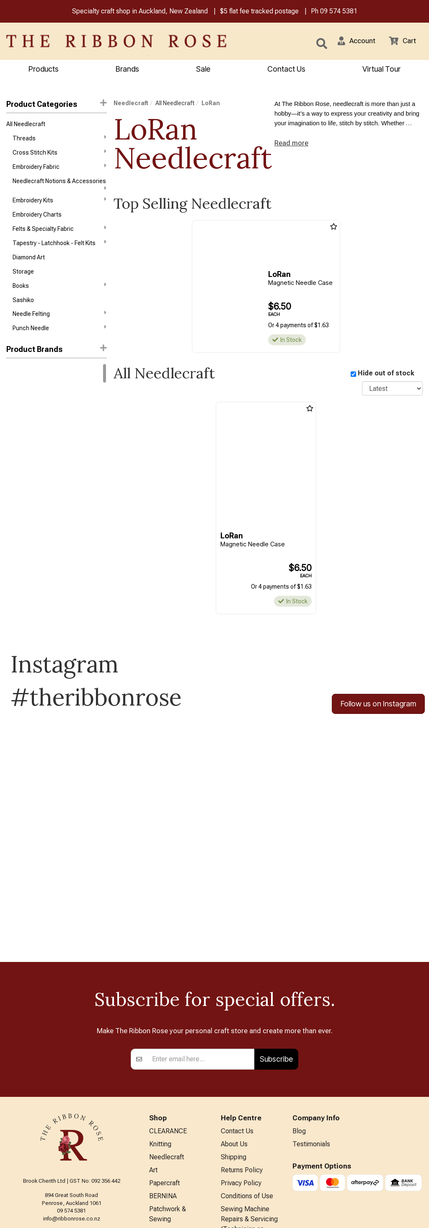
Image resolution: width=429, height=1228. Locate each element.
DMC (12, 383)
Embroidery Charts (37, 220)
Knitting (160, 1043)
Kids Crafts (165, 1149)
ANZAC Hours (241, 1157)
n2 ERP (416, 1214)
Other (157, 1163)
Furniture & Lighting (177, 1136)
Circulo (15, 398)
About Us (234, 1043)
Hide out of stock (386, 374)
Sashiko (23, 310)
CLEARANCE (168, 1029)
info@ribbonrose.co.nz (71, 1115)
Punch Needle (59, 339)
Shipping (233, 1056)
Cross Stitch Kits (59, 155)
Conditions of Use (247, 1097)
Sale (203, 69)
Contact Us (286, 69)
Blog (299, 1029)
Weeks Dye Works (29, 577)
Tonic (13, 562)
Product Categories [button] (56, 104)
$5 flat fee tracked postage (259, 12)
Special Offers (170, 1191)
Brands (127, 69)
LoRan (211, 104)
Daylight (16, 458)
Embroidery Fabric (59, 169)
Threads (59, 140)
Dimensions (21, 488)
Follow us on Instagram (378, 705)
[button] (354, 41)
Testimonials (311, 1043)
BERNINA (163, 1097)
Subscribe (276, 955)
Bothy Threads (25, 443)
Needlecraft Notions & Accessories (59, 188)
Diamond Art (29, 265)
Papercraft (164, 1084)
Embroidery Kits (59, 205)
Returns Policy (242, 1070)
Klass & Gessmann (31, 517)
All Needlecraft (25, 125)
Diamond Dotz (24, 473)
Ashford (17, 428)
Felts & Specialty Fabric (59, 234)
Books (59, 294)
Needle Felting (59, 324)
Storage (23, 280)
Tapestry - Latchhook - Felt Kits (59, 249)
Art (153, 1070)
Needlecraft (131, 104)
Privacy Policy (241, 1084)
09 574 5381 (338, 12)
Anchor (16, 413)
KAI (10, 502)
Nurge (14, 548)
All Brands (163, 1177)
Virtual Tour (381, 69)
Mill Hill (15, 533)
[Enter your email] (201, 956)
